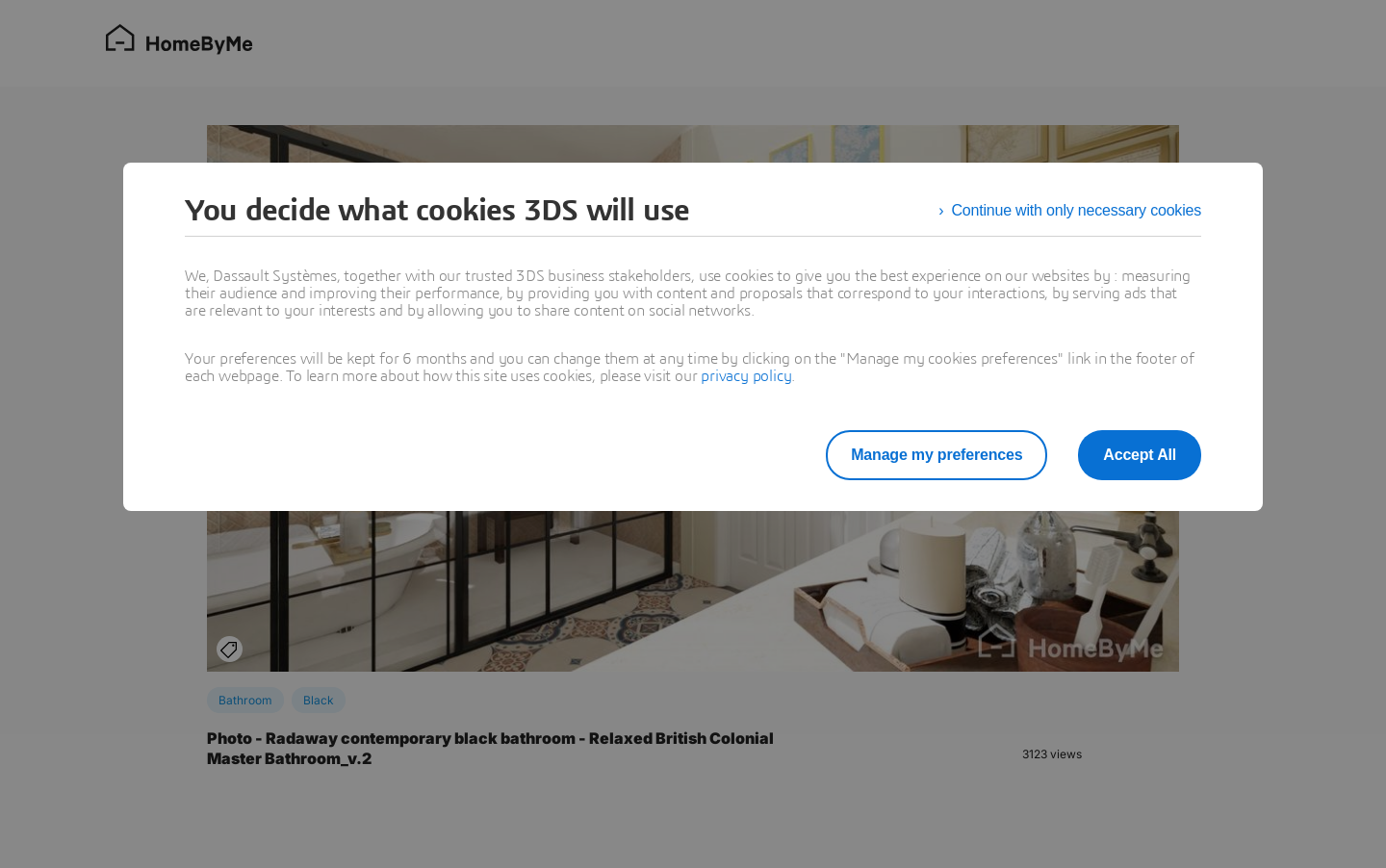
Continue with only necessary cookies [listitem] (1076, 210)
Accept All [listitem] (1139, 455)
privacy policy (746, 376)
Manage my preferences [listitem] (936, 455)
